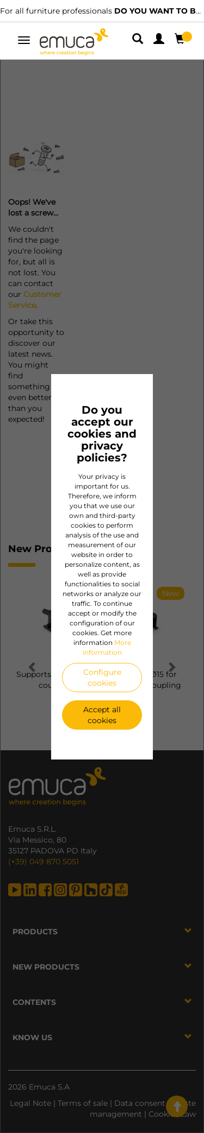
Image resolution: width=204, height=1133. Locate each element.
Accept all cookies (102, 715)
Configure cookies (102, 677)
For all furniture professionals (102, 11)
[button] (138, 41)
